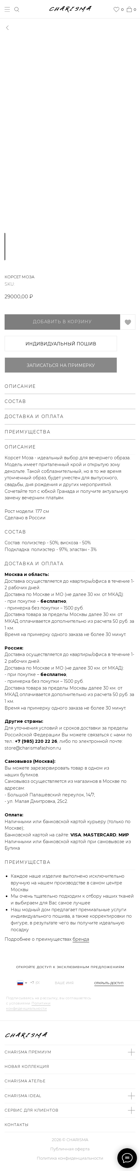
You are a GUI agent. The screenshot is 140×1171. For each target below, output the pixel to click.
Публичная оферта (70, 1148)
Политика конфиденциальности (70, 1158)
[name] (66, 983)
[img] (133, 1035)
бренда (81, 939)
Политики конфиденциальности (28, 1006)
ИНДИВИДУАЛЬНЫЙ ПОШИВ (60, 344)
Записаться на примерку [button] (61, 365)
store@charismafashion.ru (33, 748)
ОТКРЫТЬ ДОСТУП (108, 983)
